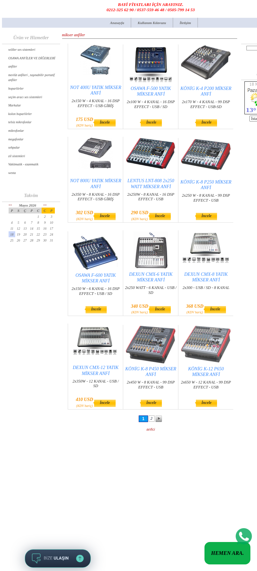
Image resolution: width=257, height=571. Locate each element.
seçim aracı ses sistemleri (25, 97)
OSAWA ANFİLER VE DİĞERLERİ (31, 58)
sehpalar (14, 147)
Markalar (14, 105)
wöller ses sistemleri (21, 49)
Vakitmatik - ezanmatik (23, 164)
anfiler (12, 66)
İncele (105, 122)
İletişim (185, 23)
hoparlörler (16, 88)
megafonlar (15, 139)
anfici (150, 429)
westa (12, 173)
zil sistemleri (16, 156)
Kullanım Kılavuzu (152, 23)
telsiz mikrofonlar (19, 122)
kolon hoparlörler (20, 114)
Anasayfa (117, 23)
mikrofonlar (16, 130)
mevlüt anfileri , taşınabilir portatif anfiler (31, 77)
